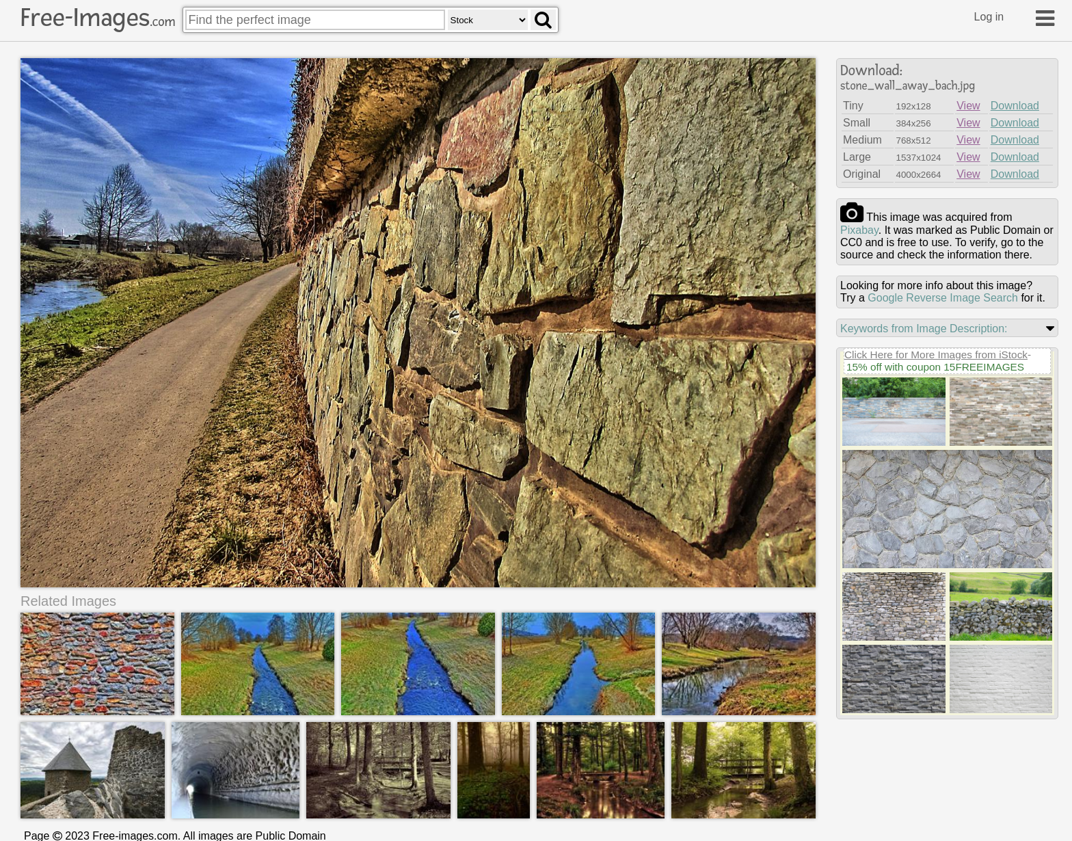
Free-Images (98, 18)
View (968, 105)
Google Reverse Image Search (943, 298)
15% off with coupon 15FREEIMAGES (935, 367)
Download (1015, 105)
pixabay (859, 230)
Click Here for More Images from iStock (936, 354)
